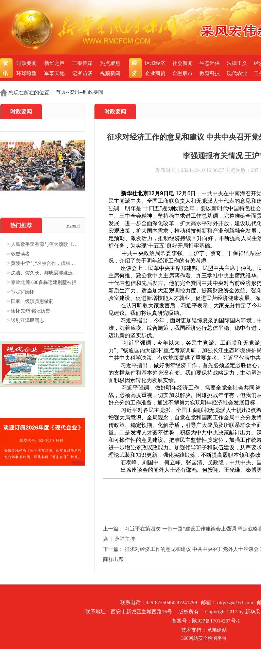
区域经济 (155, 63)
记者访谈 (82, 73)
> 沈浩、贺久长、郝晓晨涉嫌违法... (42, 272)
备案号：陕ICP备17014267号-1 (206, 621)
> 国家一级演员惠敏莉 (30, 301)
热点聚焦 (110, 63)
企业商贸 (155, 73)
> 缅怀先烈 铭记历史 (28, 310)
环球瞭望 (26, 73)
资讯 (6, 68)
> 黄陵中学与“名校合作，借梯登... (42, 263)
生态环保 (209, 63)
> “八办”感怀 (20, 291)
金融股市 (182, 73)
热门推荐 (21, 225)
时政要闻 (26, 63)
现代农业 (237, 73)
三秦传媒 (82, 63)
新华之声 (54, 63)
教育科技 (209, 73)
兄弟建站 (217, 630)
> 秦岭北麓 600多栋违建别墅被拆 (41, 282)
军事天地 (54, 73)
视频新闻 (110, 73)
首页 (61, 92)
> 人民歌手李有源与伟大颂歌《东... (42, 244)
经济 (135, 68)
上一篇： (114, 528)
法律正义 (237, 63)
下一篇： (114, 549)
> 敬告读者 (18, 253)
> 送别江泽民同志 (25, 320)
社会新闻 (182, 63)
